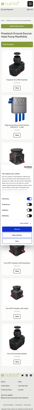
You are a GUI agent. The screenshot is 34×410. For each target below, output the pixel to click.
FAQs (20, 382)
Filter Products (17, 44)
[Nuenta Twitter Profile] (22, 375)
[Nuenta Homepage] (17, 3)
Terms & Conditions (8, 405)
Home (2, 20)
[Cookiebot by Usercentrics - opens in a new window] (24, 167)
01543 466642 (8, 395)
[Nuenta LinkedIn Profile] (27, 375)
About (3, 382)
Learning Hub (23, 386)
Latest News (5, 386)
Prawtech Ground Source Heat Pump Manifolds (18, 20)
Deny (17, 241)
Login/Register (7, 9)
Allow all (17, 229)
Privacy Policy (27, 405)
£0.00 (30, 9)
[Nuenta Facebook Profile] (31, 375)
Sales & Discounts (17, 26)
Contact (21, 390)
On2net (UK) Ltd (28, 409)
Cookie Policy (18, 405)
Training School (6, 390)
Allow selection (17, 235)
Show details (24, 223)
